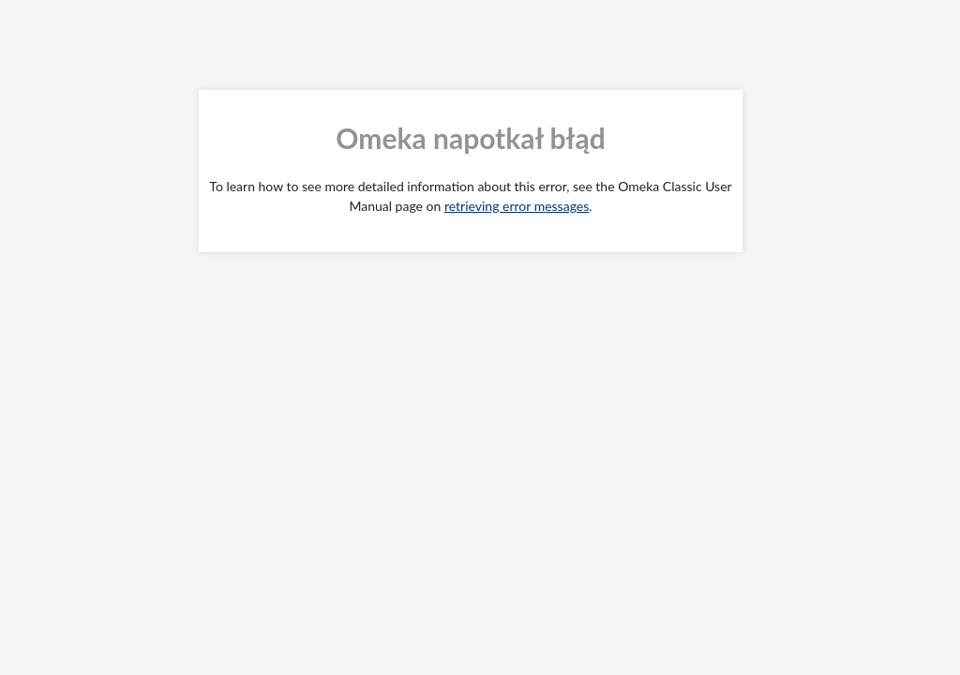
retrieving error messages (516, 206)
